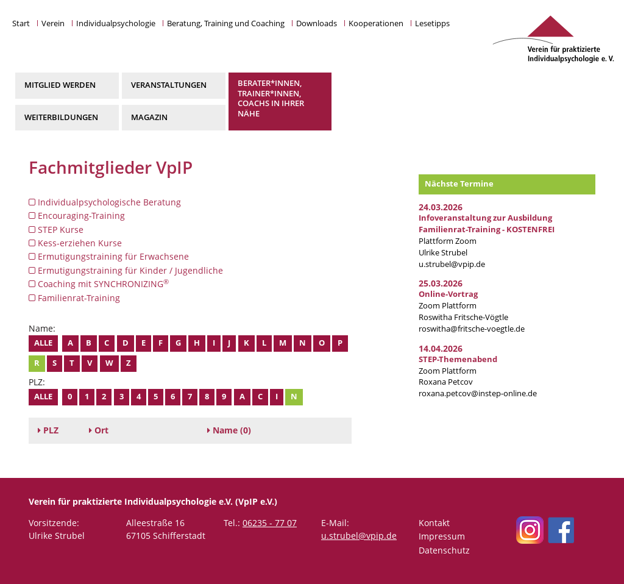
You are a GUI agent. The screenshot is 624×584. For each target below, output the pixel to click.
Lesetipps (432, 23)
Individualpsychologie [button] (115, 23)
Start (21, 23)
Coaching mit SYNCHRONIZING (99, 283)
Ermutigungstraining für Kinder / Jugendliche (126, 270)
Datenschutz (444, 550)
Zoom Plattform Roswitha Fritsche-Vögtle (463, 305)
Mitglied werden (60, 85)
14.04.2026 (441, 348)
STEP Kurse (56, 229)
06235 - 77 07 (270, 523)
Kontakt (434, 523)
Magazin (149, 117)
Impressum (442, 536)
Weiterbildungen (61, 117)
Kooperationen (376, 23)
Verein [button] (53, 23)
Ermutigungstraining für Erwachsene (109, 256)
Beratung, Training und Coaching (226, 23)
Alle (43, 343)
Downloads (316, 23)
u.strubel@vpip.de (452, 264)
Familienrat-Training (74, 298)
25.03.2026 (441, 283)
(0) (229, 430)
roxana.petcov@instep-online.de (478, 393)
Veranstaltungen (169, 85)
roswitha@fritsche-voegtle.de (472, 329)
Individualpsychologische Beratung (105, 202)
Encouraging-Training (77, 215)
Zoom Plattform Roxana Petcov (458, 371)
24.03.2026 (441, 207)
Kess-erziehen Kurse (75, 243)
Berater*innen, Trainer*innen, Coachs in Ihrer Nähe (271, 98)
